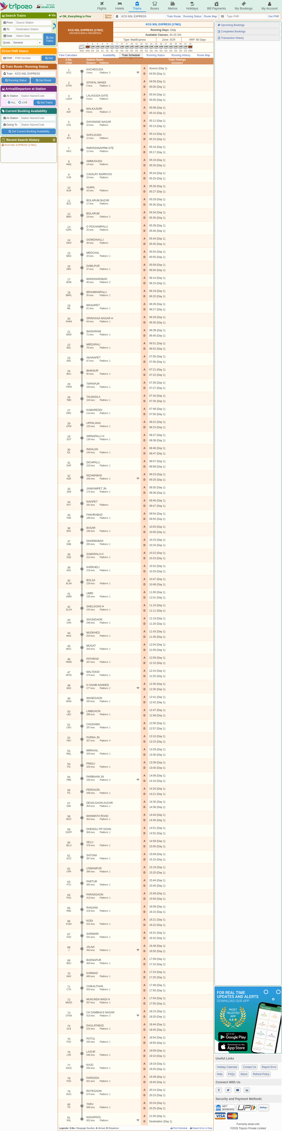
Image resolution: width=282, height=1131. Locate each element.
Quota (6, 42)
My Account (270, 6)
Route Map (210, 16)
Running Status (36, 66)
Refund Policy (261, 1074)
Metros (172, 6)
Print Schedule (178, 1128)
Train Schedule (131, 55)
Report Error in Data (200, 1128)
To (6, 29)
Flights (101, 6)
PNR (7, 58)
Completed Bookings (231, 31)
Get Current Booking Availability (28, 131)
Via (52, 15)
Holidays (192, 6)
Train (8, 73)
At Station (10, 95)
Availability (109, 55)
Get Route (43, 80)
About (243, 1074)
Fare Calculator (68, 55)
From (8, 22)
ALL (13, 102)
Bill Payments (216, 6)
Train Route (14, 66)
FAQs (231, 1074)
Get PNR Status (14, 51)
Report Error (269, 1067)
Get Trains (45, 102)
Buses (154, 6)
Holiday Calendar (227, 1067)
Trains (137, 6)
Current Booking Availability (24, 111)
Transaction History (230, 38)
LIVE (25, 102)
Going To (10, 124)
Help (219, 1074)
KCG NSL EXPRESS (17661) (18, 145)
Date (7, 36)
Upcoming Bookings (231, 25)
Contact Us (249, 1067)
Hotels (119, 6)
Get (49, 58)
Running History (180, 55)
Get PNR (273, 16)
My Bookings (243, 6)
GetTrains (50, 39)
